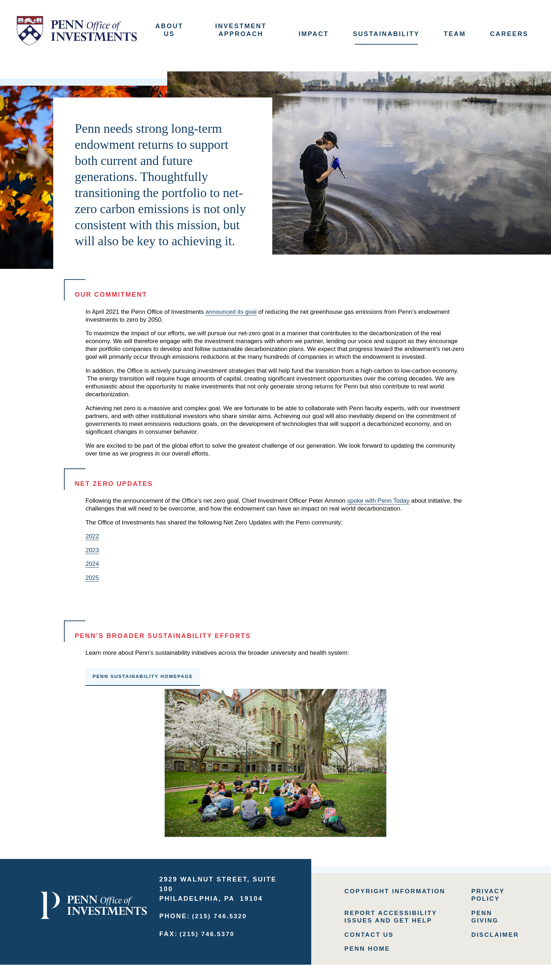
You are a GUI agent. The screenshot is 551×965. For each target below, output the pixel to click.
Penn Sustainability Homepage (143, 675)
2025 (92, 576)
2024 (92, 562)
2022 (92, 534)
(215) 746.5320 (220, 914)
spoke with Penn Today (378, 499)
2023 (92, 548)
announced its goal (231, 310)
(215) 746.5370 (208, 932)
